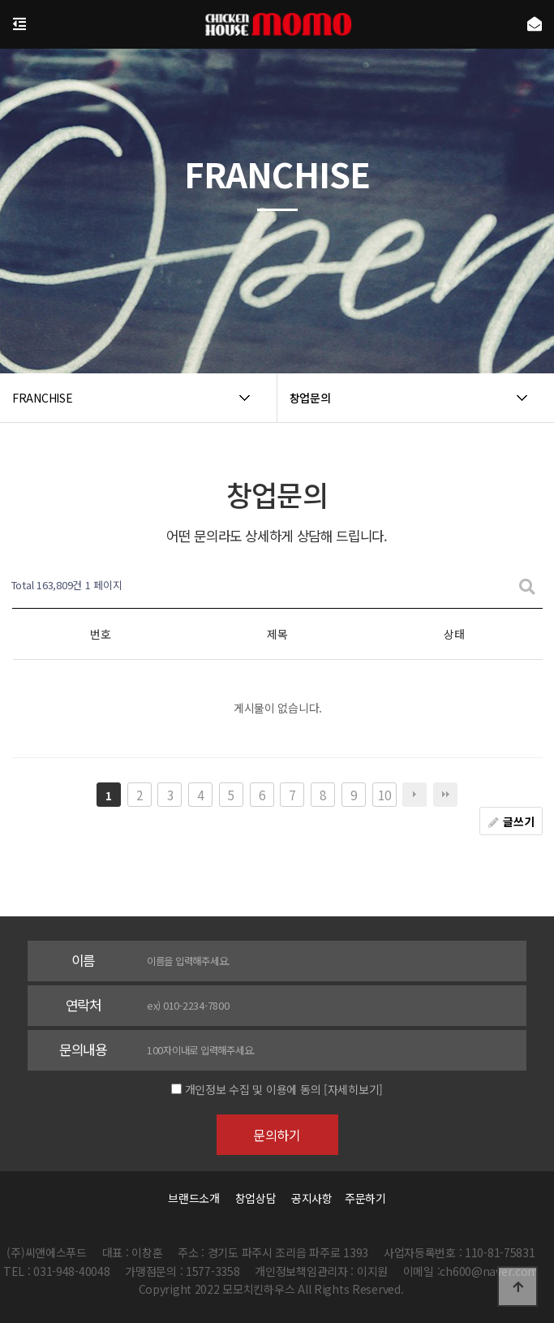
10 (384, 795)
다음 (414, 794)
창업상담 (256, 1198)
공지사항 (312, 1198)
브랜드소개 (194, 1198)
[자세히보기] (353, 1089)
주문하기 (361, 1198)
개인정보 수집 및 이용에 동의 (253, 1089)
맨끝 (445, 794)
